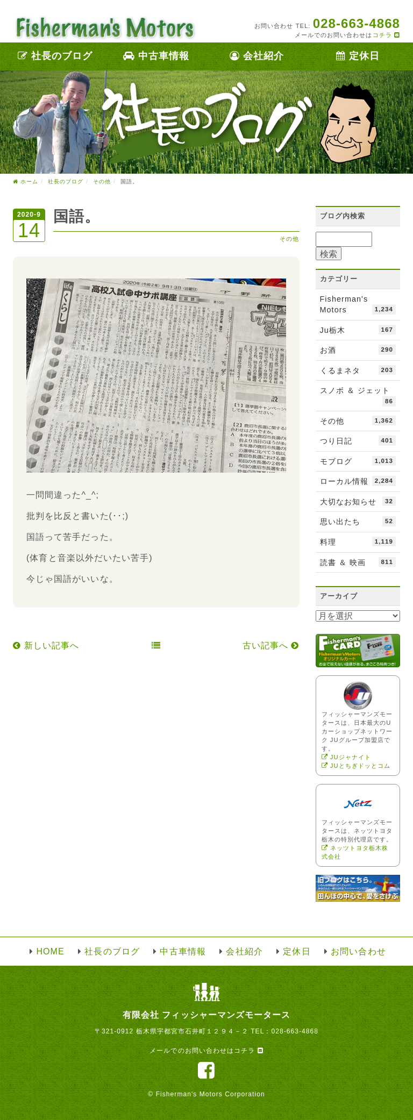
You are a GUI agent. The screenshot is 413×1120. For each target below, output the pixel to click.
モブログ (358, 461)
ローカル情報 (358, 481)
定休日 (358, 56)
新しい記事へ (46, 645)
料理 (358, 541)
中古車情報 (156, 56)
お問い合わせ (358, 951)
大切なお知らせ (358, 501)
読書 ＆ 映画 (358, 562)
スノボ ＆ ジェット (358, 396)
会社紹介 (257, 56)
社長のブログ (55, 56)
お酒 (358, 349)
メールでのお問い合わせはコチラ (206, 1050)
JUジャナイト (346, 757)
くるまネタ (358, 370)
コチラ (386, 35)
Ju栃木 (358, 329)
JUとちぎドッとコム (356, 765)
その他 (289, 239)
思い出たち (358, 521)
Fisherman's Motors (358, 305)
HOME (50, 951)
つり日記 (358, 440)
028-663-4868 (294, 1031)
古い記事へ (271, 645)
